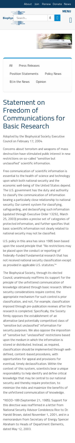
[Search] (33, 18)
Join (37, 4)
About (28, 4)
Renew (46, 4)
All (10, 65)
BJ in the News (20, 81)
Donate (57, 4)
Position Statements (24, 73)
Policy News (53, 73)
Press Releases (29, 65)
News (67, 4)
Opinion (41, 81)
